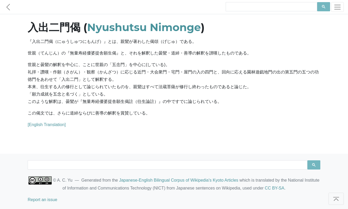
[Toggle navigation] (337, 7)
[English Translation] (47, 124)
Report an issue (42, 199)
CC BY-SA (274, 188)
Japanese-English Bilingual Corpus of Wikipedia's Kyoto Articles (178, 180)
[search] (270, 6)
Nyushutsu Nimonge (144, 27)
